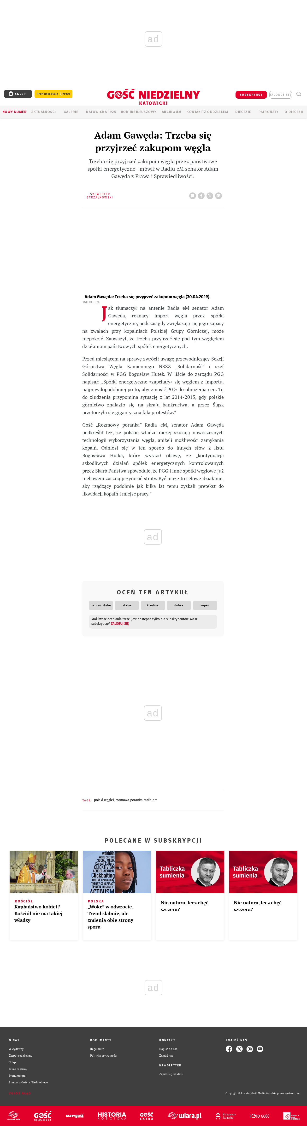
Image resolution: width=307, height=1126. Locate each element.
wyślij (219, 194)
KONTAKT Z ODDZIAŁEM (207, 112)
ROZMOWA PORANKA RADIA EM (136, 800)
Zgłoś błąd (20, 1093)
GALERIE (71, 112)
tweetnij (211, 194)
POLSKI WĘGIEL (104, 800)
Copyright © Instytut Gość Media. (245, 1093)
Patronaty (269, 112)
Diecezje (243, 112)
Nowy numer (14, 112)
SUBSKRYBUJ (251, 94)
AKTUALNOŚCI (43, 112)
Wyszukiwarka (298, 94)
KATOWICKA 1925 (101, 112)
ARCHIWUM (171, 112)
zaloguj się (281, 94)
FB (202, 194)
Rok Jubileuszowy (138, 112)
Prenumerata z (53, 94)
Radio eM (91, 302)
